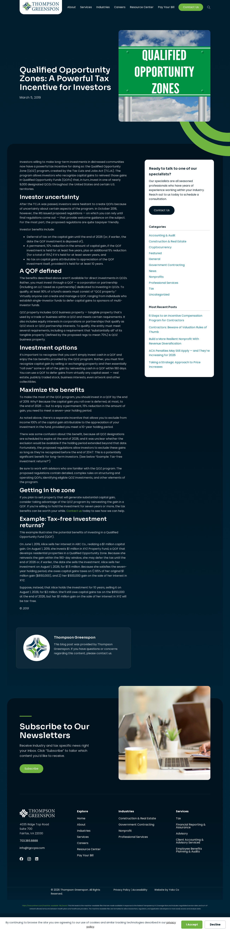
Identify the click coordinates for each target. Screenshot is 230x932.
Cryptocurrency (160, 247)
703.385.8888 (29, 841)
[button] (208, 7)
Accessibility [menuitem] (139, 890)
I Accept (192, 924)
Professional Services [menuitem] (133, 837)
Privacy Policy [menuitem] (122, 890)
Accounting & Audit (162, 235)
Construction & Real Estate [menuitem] (137, 818)
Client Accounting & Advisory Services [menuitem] (190, 841)
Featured (155, 253)
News (152, 271)
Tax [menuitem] (178, 818)
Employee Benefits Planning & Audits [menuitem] (189, 850)
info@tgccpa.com (32, 848)
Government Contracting (167, 265)
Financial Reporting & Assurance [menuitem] (190, 826)
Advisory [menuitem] (182, 834)
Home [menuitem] (81, 818)
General (154, 259)
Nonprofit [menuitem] (125, 831)
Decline (215, 924)
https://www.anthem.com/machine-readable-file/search (44, 906)
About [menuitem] (71, 7)
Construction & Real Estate (167, 241)
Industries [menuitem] (103, 7)
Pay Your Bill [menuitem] (166, 7)
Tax (151, 289)
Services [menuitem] (86, 7)
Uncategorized (159, 295)
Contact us (74, 511)
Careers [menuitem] (119, 7)
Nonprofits (156, 277)
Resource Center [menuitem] (142, 7)
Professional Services (163, 283)
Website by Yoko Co (166, 890)
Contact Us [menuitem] (191, 7)
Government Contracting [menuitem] (136, 825)
